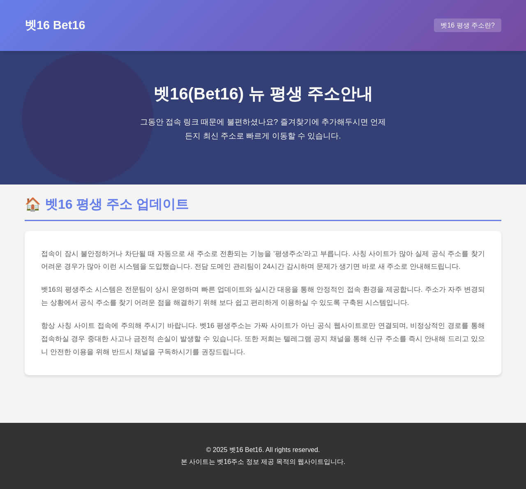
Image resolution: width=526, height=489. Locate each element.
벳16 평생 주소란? (468, 25)
